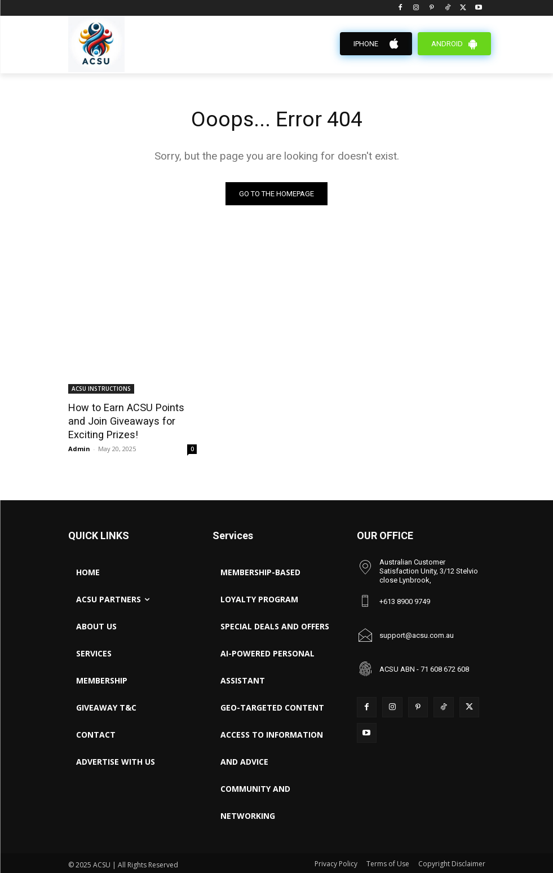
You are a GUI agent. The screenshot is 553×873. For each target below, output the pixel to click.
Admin (79, 446)
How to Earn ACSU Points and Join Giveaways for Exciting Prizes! (130, 420)
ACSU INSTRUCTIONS (101, 389)
